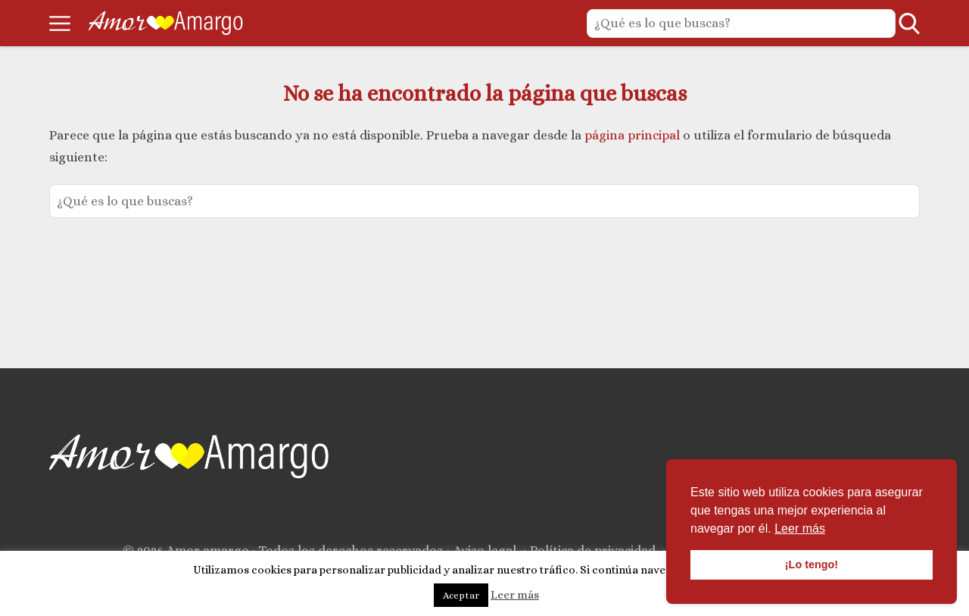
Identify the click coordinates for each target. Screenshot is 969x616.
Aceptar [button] (461, 595)
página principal (633, 135)
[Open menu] (59, 23)
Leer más (515, 595)
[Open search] (909, 23)
